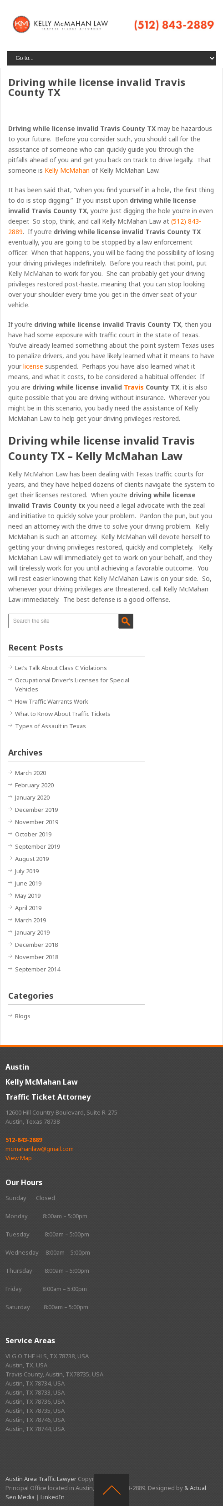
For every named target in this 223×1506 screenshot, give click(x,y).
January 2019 (32, 932)
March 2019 (30, 920)
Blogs (22, 1016)
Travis (134, 387)
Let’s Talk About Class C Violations (61, 668)
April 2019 (28, 908)
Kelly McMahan (67, 170)
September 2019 (37, 846)
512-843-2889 (23, 1140)
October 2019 (33, 834)
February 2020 (34, 785)
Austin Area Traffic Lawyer (40, 1479)
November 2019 (36, 822)
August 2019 (32, 859)
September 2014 (37, 969)
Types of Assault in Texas (50, 726)
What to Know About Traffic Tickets (63, 714)
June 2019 (28, 883)
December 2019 (36, 810)
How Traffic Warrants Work (51, 701)
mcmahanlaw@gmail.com (39, 1149)
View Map (18, 1158)
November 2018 (36, 957)
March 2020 (30, 773)
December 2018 (36, 945)
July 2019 (27, 871)
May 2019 (28, 895)
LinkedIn (53, 1497)
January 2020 (32, 797)
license (33, 366)
